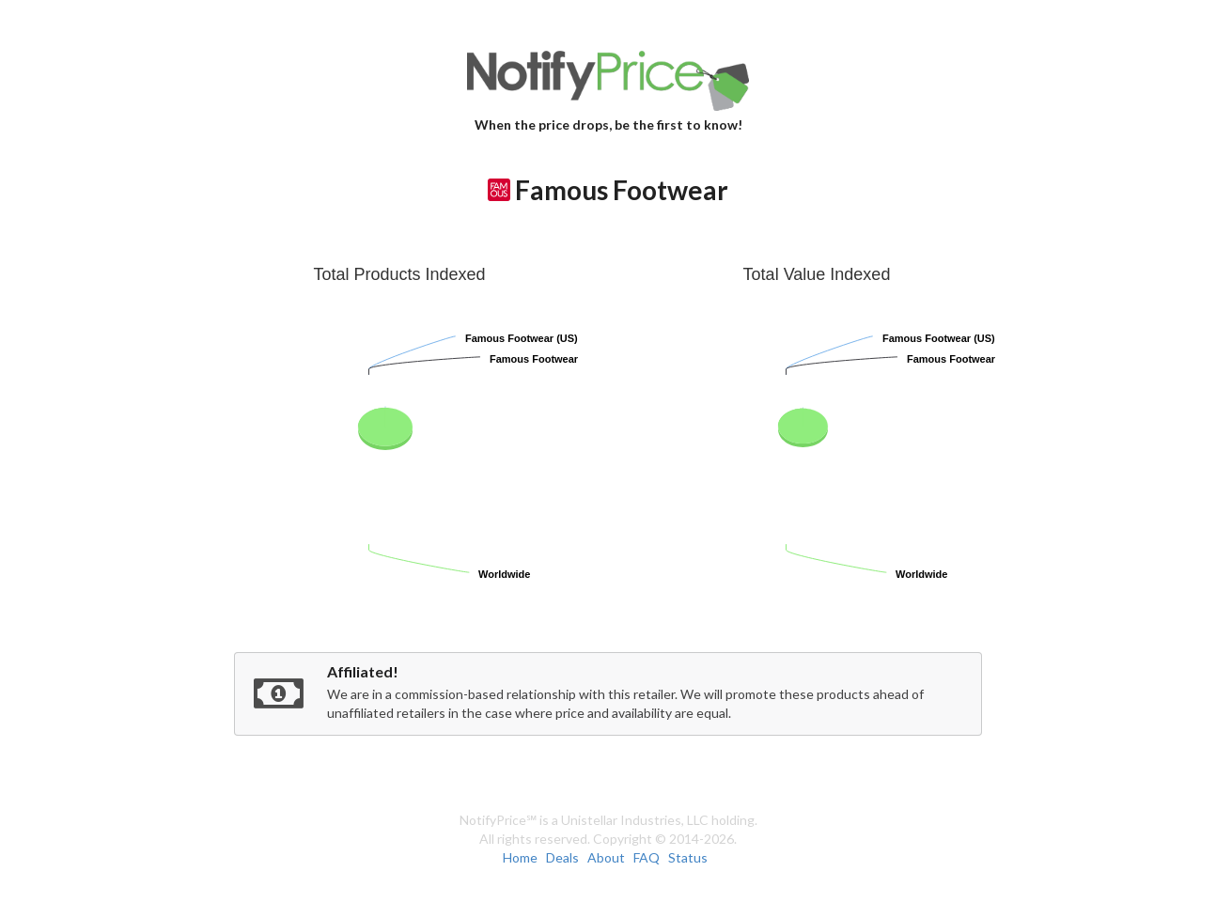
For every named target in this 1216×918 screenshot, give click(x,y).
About (606, 857)
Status (688, 857)
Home (520, 857)
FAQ (646, 857)
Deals (562, 857)
